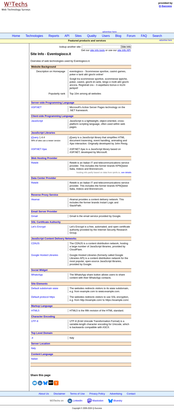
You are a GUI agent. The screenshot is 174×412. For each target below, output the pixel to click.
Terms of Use (77, 393)
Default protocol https (43, 296)
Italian (34, 358)
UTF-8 (34, 321)
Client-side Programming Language (52, 116)
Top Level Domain (42, 333)
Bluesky (115, 400)
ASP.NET (36, 107)
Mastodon (95, 400)
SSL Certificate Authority (46, 222)
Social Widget (39, 270)
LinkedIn (75, 400)
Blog (118, 35)
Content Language (42, 354)
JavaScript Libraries (43, 132)
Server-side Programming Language (52, 102)
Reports (54, 35)
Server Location (40, 343)
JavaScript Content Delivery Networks (53, 238)
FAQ (144, 35)
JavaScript (37, 120)
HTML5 (35, 310)
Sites (78, 35)
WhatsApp (37, 274)
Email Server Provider (44, 211)
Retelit (34, 162)
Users (106, 35)
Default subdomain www (44, 288)
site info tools (97, 50)
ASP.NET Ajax (39, 149)
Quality (91, 35)
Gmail (34, 216)
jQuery (34, 137)
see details (126, 172)
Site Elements (39, 283)
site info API (124, 50)
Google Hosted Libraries (44, 255)
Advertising (116, 393)
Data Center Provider (43, 178)
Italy (33, 348)
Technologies (34, 35)
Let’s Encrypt (38, 226)
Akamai (35, 199)
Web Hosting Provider (44, 158)
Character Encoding (43, 316)
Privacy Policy (97, 393)
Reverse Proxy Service (44, 194)
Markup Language (42, 305)
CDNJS (35, 243)
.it (32, 337)
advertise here (109, 31)
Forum (131, 35)
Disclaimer (59, 393)
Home (16, 35)
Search (157, 35)
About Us (44, 393)
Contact (131, 393)
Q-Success (165, 6)
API (67, 35)
